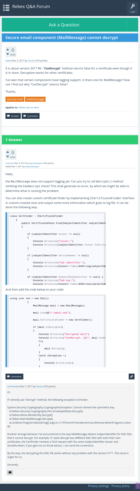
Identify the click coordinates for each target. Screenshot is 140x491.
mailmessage (35, 99)
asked (8, 60)
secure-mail (15, 99)
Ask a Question (64, 25)
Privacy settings (98, 486)
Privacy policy (120, 486)
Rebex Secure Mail (29, 107)
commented (13, 386)
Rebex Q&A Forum (31, 6)
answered (9, 163)
